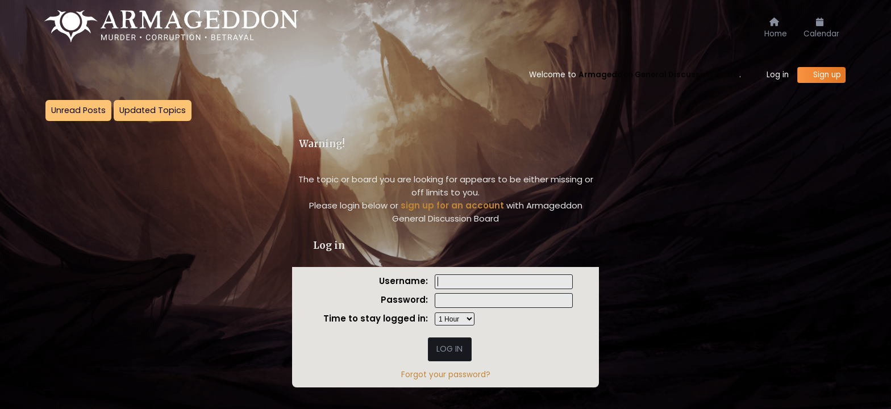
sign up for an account (452, 205)
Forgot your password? (445, 374)
